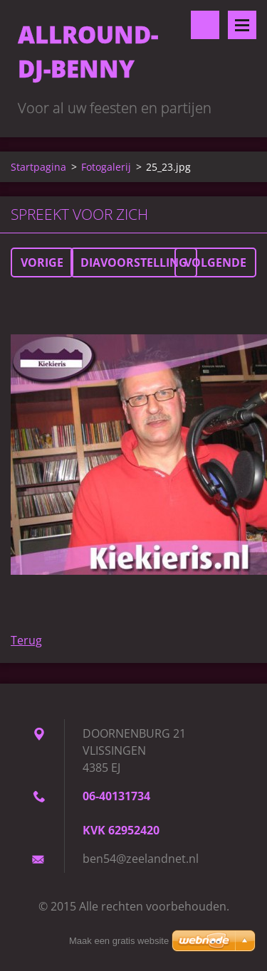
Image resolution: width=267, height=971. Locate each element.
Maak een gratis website (119, 940)
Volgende (215, 262)
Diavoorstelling (133, 262)
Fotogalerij (106, 167)
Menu (242, 25)
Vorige (42, 262)
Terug (26, 640)
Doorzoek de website (205, 25)
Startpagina (38, 167)
